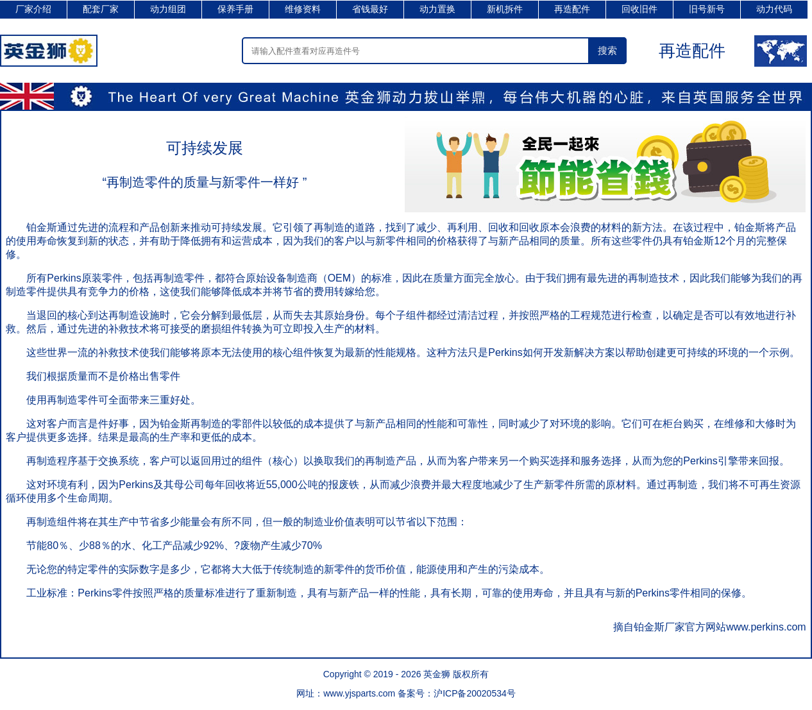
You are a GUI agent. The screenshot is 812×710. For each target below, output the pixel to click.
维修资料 (303, 9)
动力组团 (168, 9)
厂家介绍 (33, 9)
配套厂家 (101, 9)
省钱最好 (370, 9)
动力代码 (774, 9)
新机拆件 (505, 9)
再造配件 (572, 9)
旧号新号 (707, 9)
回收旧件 (639, 9)
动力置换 (437, 9)
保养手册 (235, 9)
